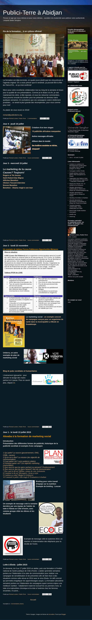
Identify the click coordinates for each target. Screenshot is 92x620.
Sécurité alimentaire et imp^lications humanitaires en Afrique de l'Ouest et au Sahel (77, 201)
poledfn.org (72, 214)
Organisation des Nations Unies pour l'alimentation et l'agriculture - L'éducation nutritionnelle (78, 180)
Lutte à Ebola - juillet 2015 (15, 565)
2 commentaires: (32, 118)
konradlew (52, 614)
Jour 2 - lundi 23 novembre (15, 246)
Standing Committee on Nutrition (78, 198)
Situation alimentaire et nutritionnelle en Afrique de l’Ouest (77, 194)
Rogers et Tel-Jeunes (12, 175)
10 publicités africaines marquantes (46, 131)
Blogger (63, 614)
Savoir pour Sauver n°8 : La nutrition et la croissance (77, 184)
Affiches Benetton (10, 180)
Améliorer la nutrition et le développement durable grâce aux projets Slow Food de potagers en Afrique (77, 166)
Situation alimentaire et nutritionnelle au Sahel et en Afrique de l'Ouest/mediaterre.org (78, 189)
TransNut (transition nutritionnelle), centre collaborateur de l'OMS (75, 207)
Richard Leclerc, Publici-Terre (79, 235)
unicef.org (72, 216)
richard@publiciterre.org (12, 115)
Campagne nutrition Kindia (76, 171)
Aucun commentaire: (34, 158)
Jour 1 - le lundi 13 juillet (76, 157)
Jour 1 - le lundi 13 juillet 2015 (17, 432)
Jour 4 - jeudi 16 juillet (13, 124)
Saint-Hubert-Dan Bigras (13, 178)
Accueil (33, 600)
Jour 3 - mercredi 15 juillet (15, 163)
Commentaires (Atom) (17, 603)
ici (14, 383)
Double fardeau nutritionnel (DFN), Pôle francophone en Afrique (77, 174)
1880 (69, 302)
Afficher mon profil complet (75, 276)
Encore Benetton (10, 185)
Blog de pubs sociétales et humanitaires (20, 371)
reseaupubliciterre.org (74, 268)
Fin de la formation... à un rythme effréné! (22, 31)
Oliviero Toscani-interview (14, 183)
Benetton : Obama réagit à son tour (18, 188)
